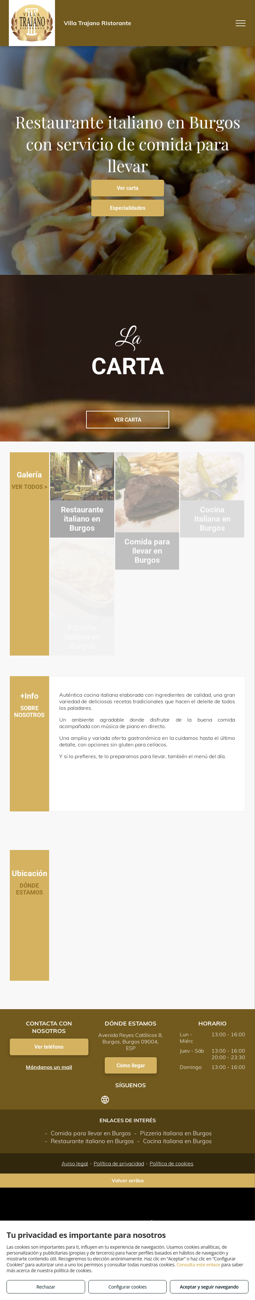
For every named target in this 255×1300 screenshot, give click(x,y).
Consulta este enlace (198, 1264)
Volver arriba (128, 1180)
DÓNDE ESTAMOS (29, 889)
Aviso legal (75, 1163)
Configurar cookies (127, 1287)
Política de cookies (171, 1163)
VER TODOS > (29, 486)
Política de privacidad (119, 1163)
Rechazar (45, 1287)
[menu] (240, 23)
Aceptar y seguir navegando (209, 1287)
